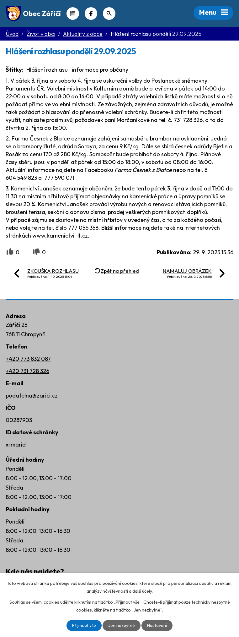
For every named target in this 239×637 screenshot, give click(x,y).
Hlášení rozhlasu (47, 69)
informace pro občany (100, 69)
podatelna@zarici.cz (32, 395)
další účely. (142, 591)
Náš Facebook (91, 13)
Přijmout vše (84, 625)
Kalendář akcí (72, 13)
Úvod (12, 33)
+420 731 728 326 (27, 371)
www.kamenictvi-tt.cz (60, 235)
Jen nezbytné (121, 625)
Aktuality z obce (83, 33)
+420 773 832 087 (28, 358)
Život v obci (41, 33)
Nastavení (157, 625)
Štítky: (15, 69)
